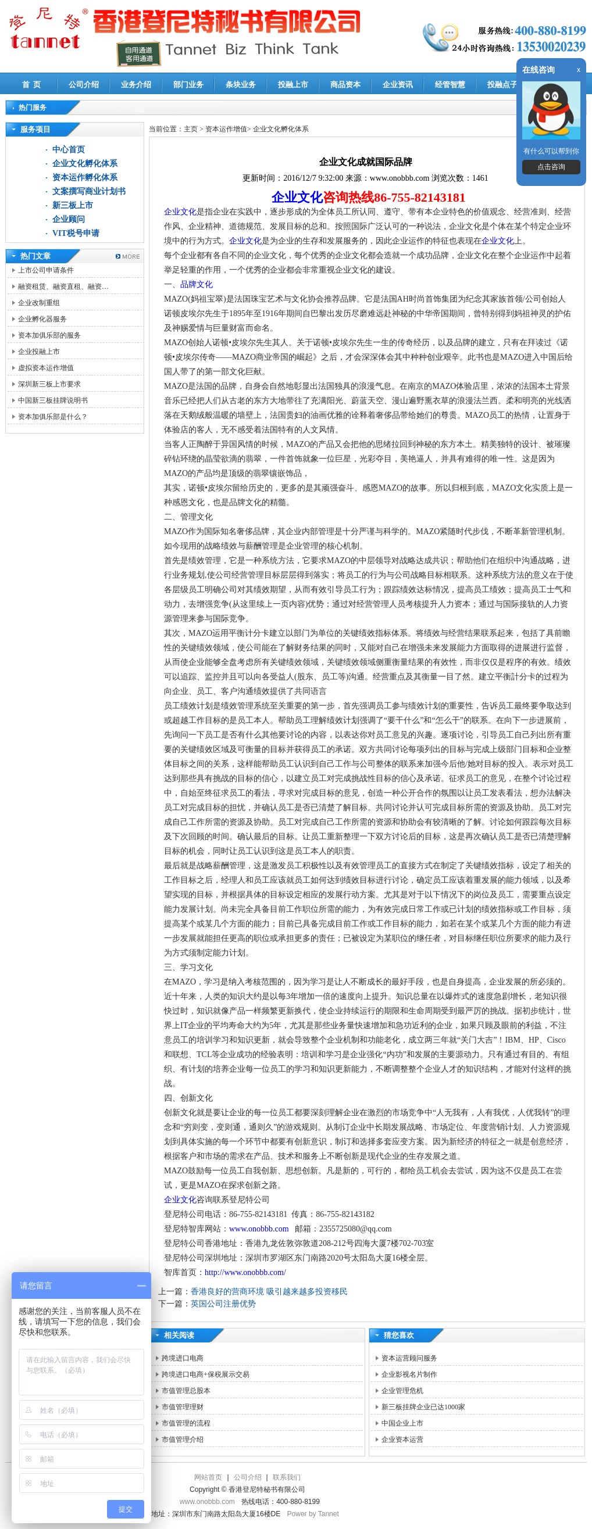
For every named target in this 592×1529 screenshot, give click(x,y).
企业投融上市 (39, 352)
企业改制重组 (39, 303)
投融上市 (293, 84)
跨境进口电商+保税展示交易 (205, 1374)
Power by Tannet (313, 1514)
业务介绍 (136, 84)
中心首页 (68, 149)
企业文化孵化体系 (84, 163)
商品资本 (345, 84)
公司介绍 (84, 84)
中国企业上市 (402, 1423)
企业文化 (297, 197)
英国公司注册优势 (223, 1303)
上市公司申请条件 (46, 270)
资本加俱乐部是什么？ (53, 417)
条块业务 (241, 84)
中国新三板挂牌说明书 (53, 400)
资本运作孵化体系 (84, 177)
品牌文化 (196, 284)
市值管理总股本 (186, 1391)
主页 (191, 129)
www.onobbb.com (259, 1228)
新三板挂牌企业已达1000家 (423, 1407)
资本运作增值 (226, 129)
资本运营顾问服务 (409, 1358)
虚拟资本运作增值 (46, 368)
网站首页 (208, 1477)
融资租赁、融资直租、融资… (63, 286)
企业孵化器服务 (42, 319)
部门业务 (188, 84)
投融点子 (502, 84)
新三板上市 (72, 205)
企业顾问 (68, 219)
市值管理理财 (183, 1407)
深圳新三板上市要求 (49, 384)
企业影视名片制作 (409, 1374)
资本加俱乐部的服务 (49, 335)
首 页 (31, 84)
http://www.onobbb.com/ (245, 1272)
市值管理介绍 (183, 1439)
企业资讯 (398, 84)
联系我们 (287, 1477)
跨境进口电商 (183, 1358)
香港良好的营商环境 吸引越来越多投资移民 (269, 1291)
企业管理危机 (402, 1391)
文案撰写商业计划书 (89, 191)
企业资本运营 (402, 1439)
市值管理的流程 (186, 1423)
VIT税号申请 (75, 233)
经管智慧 (450, 84)
